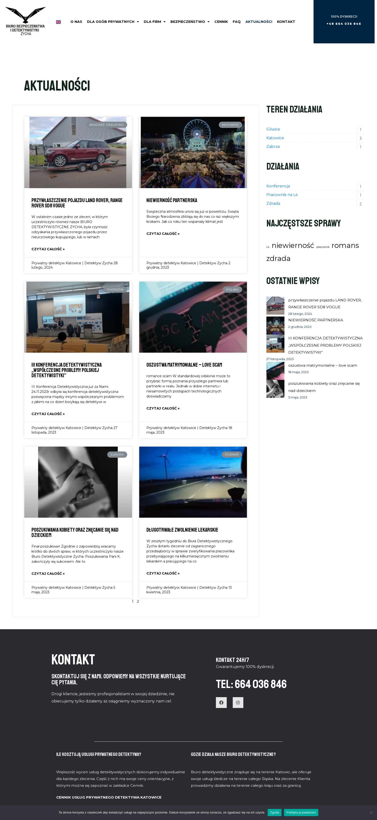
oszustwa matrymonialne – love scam (184, 365)
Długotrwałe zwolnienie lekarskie (182, 530)
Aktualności (258, 22)
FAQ (237, 22)
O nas (76, 22)
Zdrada (273, 203)
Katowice (275, 138)
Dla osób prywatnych (113, 22)
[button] (344, 23)
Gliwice (273, 129)
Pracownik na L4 (282, 194)
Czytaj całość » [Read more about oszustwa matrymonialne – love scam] (163, 409)
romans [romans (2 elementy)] (345, 245)
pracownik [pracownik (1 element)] (322, 247)
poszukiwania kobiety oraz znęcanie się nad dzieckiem (75, 533)
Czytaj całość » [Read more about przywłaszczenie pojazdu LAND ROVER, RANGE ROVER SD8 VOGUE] (48, 249)
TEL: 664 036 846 (259, 684)
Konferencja (278, 186)
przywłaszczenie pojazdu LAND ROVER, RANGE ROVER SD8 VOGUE (77, 203)
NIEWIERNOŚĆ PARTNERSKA (171, 200)
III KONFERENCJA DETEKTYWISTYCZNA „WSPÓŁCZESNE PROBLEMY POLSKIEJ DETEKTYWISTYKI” (66, 370)
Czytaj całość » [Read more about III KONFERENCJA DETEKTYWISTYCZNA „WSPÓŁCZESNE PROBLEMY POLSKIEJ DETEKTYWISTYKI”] (48, 414)
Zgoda (274, 812)
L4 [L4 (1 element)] (268, 247)
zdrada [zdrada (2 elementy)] (278, 258)
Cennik (221, 22)
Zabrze (273, 146)
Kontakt (286, 22)
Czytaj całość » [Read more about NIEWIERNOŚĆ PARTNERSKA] (163, 234)
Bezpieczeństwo (190, 22)
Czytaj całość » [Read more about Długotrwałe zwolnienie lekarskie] (163, 574)
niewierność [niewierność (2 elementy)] (293, 245)
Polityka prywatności (301, 812)
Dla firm (155, 22)
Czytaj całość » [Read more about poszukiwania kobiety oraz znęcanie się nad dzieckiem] (48, 574)
